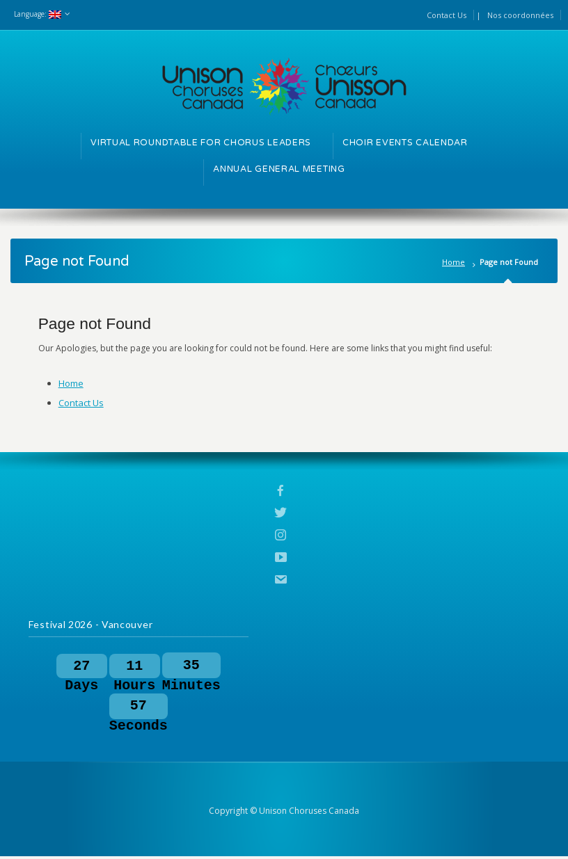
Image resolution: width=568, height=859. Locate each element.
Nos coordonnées (520, 15)
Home (453, 262)
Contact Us (446, 15)
